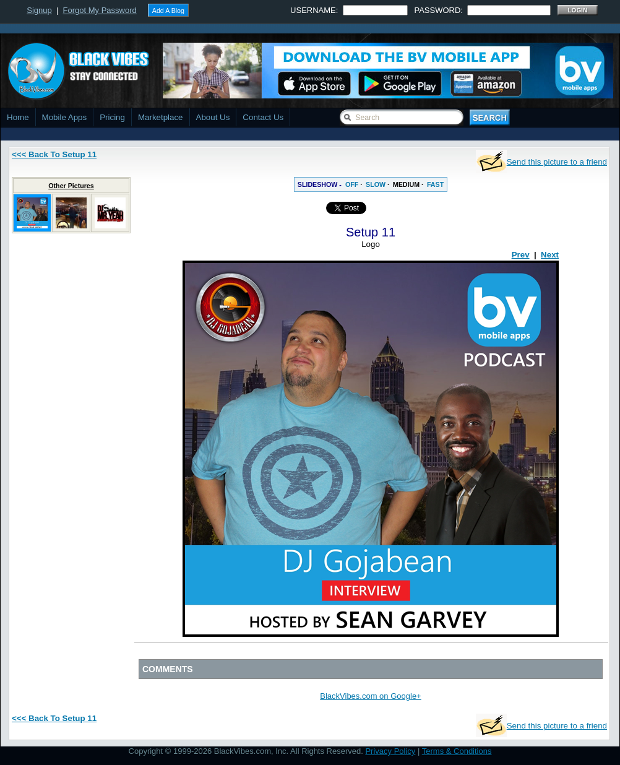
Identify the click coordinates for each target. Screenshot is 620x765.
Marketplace (160, 117)
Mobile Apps (64, 117)
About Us (213, 117)
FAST (435, 184)
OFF (351, 184)
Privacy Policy (390, 751)
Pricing (112, 117)
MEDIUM (406, 184)
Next (550, 254)
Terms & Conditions (457, 751)
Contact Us (263, 117)
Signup (39, 10)
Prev (521, 254)
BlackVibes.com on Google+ (370, 696)
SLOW (375, 184)
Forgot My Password (100, 10)
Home (18, 117)
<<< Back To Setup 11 (54, 154)
